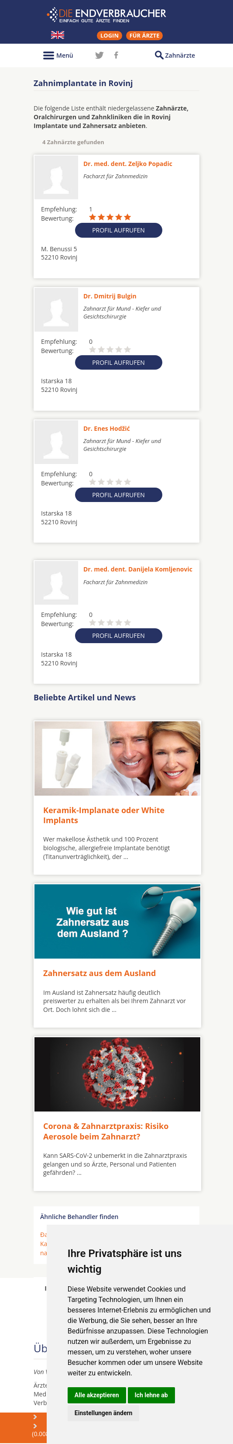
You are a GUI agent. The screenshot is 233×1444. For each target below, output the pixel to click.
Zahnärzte (180, 55)
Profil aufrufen (118, 230)
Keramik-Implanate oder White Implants (103, 815)
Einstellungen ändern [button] (104, 1412)
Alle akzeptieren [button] (97, 1395)
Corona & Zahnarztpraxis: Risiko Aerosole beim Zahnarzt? (105, 1131)
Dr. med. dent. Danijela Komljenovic (137, 569)
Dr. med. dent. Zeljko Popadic (127, 163)
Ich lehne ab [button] (151, 1395)
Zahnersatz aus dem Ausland (99, 973)
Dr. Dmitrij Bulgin (110, 296)
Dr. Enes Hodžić (106, 428)
